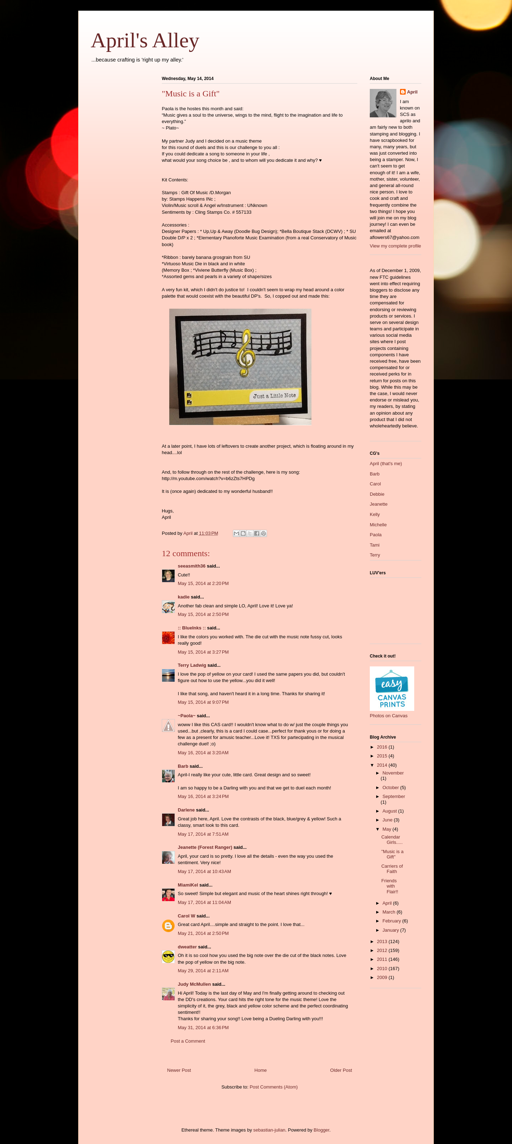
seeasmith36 (192, 566)
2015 (383, 756)
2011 (383, 959)
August (390, 811)
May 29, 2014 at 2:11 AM (203, 970)
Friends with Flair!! (389, 886)
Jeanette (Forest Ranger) (206, 847)
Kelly (375, 514)
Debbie (377, 494)
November (393, 773)
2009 (383, 977)
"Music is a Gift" (392, 854)
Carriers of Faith (392, 868)
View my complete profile (395, 246)
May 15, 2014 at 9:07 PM (203, 702)
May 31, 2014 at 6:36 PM (203, 1027)
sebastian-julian (269, 1130)
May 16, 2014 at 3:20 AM (203, 752)
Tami (374, 545)
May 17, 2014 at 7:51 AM (203, 834)
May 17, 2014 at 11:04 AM (204, 902)
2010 (383, 968)
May (388, 829)
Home (261, 1070)
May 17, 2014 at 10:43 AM (204, 871)
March (390, 912)
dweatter (187, 946)
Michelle (378, 524)
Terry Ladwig (192, 665)
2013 (383, 941)
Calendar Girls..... (391, 839)
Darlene (186, 810)
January (391, 930)
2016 (383, 747)
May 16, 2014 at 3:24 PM (203, 796)
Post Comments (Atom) (274, 1087)
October (391, 787)
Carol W (186, 916)
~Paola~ (187, 715)
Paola (376, 534)
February (392, 921)
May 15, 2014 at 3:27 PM (203, 652)
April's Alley (145, 40)
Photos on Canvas (388, 715)
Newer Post (179, 1070)
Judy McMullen (194, 984)
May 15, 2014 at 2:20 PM (203, 583)
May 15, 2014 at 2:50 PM (203, 614)
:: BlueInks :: (192, 627)
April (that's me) (386, 463)
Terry (375, 555)
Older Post (341, 1070)
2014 (383, 765)
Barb (183, 766)
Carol (375, 483)
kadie (184, 597)
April (412, 92)
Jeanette (379, 504)
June (388, 820)
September (394, 796)
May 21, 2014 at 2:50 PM (203, 933)
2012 (383, 950)
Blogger (321, 1130)
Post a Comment (188, 1041)
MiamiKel (188, 885)
